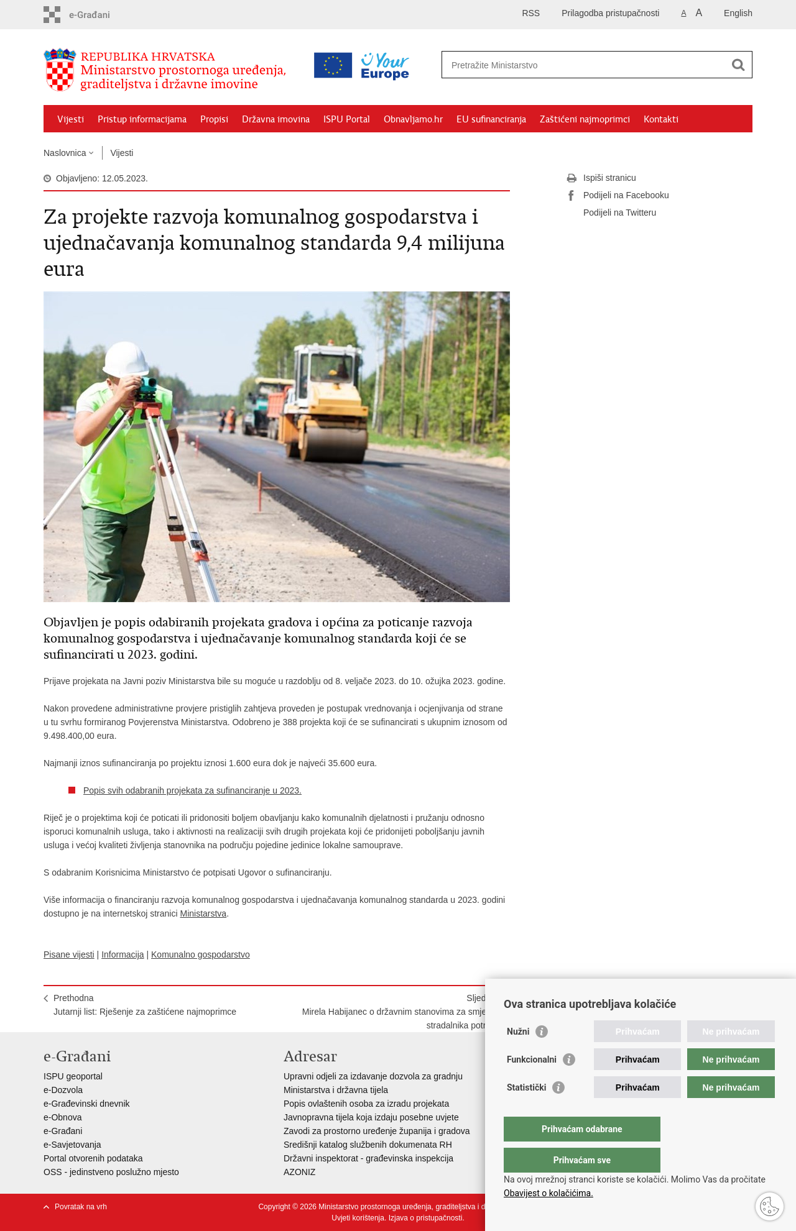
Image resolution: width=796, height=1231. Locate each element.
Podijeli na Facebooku (617, 195)
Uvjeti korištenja (357, 1218)
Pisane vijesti (69, 954)
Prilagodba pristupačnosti (610, 13)
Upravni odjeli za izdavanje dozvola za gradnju (373, 1076)
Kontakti (661, 119)
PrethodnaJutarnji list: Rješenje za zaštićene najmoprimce (144, 1005)
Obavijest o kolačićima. (548, 1193)
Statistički (526, 1112)
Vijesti (70, 119)
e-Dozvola (63, 1090)
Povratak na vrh (81, 1206)
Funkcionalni (532, 1084)
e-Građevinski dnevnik (87, 1104)
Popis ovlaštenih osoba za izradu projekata (366, 1104)
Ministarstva (203, 913)
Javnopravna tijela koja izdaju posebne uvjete (371, 1117)
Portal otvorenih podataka (93, 1158)
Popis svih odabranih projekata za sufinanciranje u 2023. (192, 790)
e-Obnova (62, 1117)
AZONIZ (299, 1172)
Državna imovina (276, 119)
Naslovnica (65, 153)
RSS (531, 13)
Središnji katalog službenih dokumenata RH (368, 1145)
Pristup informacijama (142, 119)
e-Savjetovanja (72, 1145)
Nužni (518, 1056)
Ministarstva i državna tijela (336, 1090)
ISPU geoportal (73, 1076)
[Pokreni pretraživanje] (738, 65)
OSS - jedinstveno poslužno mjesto (111, 1172)
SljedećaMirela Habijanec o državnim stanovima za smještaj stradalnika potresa (401, 1011)
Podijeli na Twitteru (611, 213)
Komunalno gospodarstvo (200, 954)
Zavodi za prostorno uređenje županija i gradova (377, 1131)
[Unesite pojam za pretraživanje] (543, 65)
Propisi (214, 119)
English (738, 13)
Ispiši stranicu (601, 178)
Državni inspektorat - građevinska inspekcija (368, 1158)
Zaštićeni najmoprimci (585, 119)
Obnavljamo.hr (413, 119)
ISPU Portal (346, 119)
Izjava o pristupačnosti (426, 1218)
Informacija (122, 954)
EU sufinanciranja (491, 119)
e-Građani (63, 1131)
